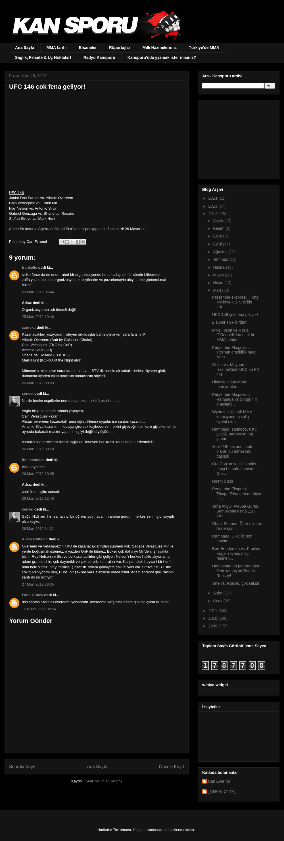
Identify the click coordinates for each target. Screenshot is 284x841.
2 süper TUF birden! (229, 322)
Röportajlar (119, 47)
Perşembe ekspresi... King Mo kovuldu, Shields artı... (235, 302)
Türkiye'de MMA (204, 47)
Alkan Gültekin (35, 539)
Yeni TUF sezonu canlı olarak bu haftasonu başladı (232, 451)
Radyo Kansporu (99, 57)
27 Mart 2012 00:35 (38, 584)
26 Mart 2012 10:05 (38, 474)
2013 (213, 206)
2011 (213, 610)
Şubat (218, 593)
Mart (217, 290)
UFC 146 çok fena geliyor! (235, 314)
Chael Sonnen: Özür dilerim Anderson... (236, 526)
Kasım (219, 228)
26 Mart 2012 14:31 (38, 528)
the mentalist (33, 460)
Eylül (218, 244)
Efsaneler (88, 47)
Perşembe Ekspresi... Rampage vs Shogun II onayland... (234, 399)
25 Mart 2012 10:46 (38, 317)
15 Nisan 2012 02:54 (39, 609)
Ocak (218, 601)
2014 (213, 198)
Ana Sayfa (24, 47)
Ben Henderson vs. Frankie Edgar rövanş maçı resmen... (236, 553)
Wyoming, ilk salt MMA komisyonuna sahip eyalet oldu (232, 417)
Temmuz (221, 259)
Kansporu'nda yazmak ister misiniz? (162, 57)
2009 (213, 626)
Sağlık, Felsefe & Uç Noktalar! (43, 57)
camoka (29, 327)
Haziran (220, 267)
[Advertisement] (237, 137)
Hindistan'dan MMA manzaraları (229, 384)
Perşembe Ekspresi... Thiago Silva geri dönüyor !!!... (237, 494)
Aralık (218, 220)
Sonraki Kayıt (22, 766)
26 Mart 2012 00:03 (38, 383)
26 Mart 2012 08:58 (38, 449)
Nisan (218, 282)
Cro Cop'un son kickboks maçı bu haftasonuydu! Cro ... (234, 469)
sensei (27, 393)
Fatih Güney (32, 595)
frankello (29, 267)
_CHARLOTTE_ (222, 791)
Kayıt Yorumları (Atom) (103, 781)
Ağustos (220, 251)
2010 (213, 618)
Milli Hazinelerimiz (159, 47)
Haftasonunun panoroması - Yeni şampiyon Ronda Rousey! (237, 571)
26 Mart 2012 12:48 (38, 498)
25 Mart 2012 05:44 (38, 292)
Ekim (218, 236)
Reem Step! (222, 481)
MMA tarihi (57, 47)
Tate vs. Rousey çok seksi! (235, 583)
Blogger (139, 830)
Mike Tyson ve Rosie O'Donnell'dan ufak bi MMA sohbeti (233, 335)
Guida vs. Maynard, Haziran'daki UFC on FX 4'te (235, 369)
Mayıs (219, 275)
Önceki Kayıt (171, 766)
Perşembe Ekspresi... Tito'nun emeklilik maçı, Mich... (235, 352)
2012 (213, 214)
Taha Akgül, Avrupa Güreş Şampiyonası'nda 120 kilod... (235, 511)
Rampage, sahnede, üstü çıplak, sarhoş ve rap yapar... (234, 434)
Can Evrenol (219, 781)
